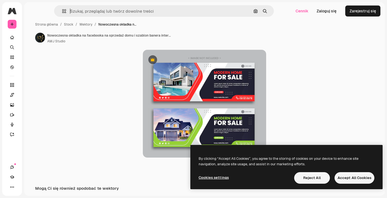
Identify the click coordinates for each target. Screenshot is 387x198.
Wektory (127, 24)
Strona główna (88, 24)
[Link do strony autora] (82, 38)
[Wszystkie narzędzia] (33, 85)
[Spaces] (33, 94)
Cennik (302, 11)
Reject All (312, 177)
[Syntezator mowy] (33, 124)
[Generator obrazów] (33, 104)
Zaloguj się (326, 11)
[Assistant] (33, 134)
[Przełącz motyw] (31, 187)
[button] (84, 11)
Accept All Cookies (354, 177)
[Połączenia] (12, 187)
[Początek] (33, 37)
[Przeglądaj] (33, 67)
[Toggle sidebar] (53, 11)
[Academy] (22, 187)
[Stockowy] (33, 57)
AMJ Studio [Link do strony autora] (98, 41)
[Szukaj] (33, 47)
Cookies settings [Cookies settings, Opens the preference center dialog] (214, 177)
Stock (110, 24)
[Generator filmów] (33, 114)
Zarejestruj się (363, 11)
